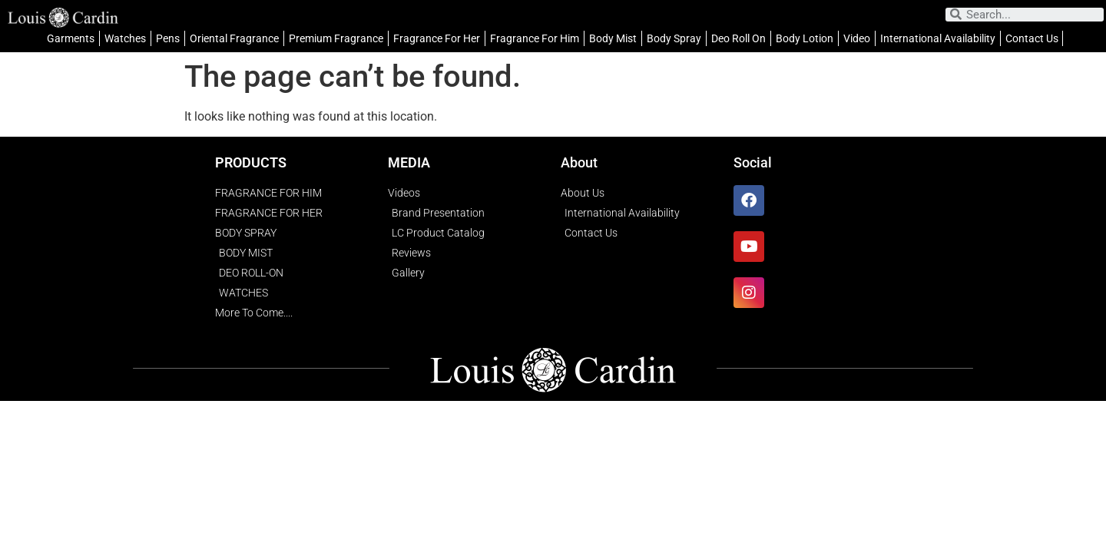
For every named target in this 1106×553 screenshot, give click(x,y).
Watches (125, 38)
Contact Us (1031, 38)
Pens (168, 38)
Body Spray (674, 38)
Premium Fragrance (336, 38)
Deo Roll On (738, 38)
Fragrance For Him (534, 38)
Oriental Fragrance (234, 38)
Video (856, 38)
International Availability (937, 38)
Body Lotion (804, 38)
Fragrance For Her (436, 38)
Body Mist (613, 38)
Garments (70, 38)
